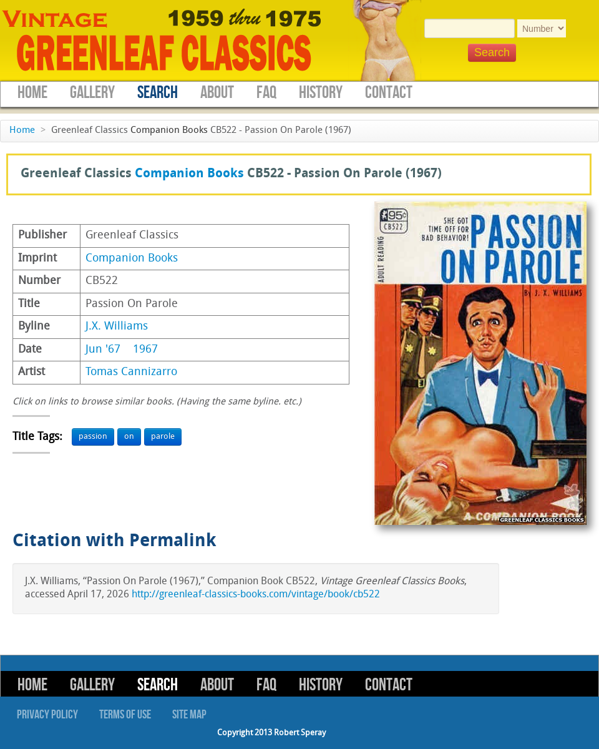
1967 (145, 350)
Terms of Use (125, 714)
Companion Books (169, 130)
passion (93, 437)
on (129, 437)
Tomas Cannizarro (131, 372)
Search (157, 92)
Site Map (189, 714)
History (321, 92)
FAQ (266, 92)
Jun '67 (102, 350)
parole (163, 437)
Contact (388, 92)
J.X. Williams (116, 327)
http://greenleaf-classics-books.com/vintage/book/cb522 (256, 595)
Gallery (92, 92)
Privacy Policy (47, 714)
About (217, 92)
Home (32, 92)
